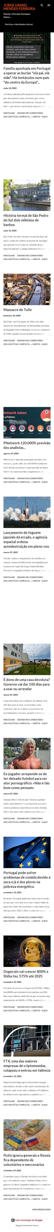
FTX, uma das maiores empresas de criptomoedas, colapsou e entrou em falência (26, 1065)
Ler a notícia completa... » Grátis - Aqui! (25, 116)
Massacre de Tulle (17, 310)
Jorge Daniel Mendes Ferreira (19, 7)
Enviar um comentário (30, 113)
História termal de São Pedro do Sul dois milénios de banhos (25, 220)
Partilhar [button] (9, 113)
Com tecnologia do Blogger (27, 1220)
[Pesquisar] (42, 5)
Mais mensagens (41, 1209)
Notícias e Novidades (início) (19, 24)
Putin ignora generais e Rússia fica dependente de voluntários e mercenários (26, 1160)
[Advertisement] (27, 149)
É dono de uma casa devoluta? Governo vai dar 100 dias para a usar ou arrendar (26, 684)
